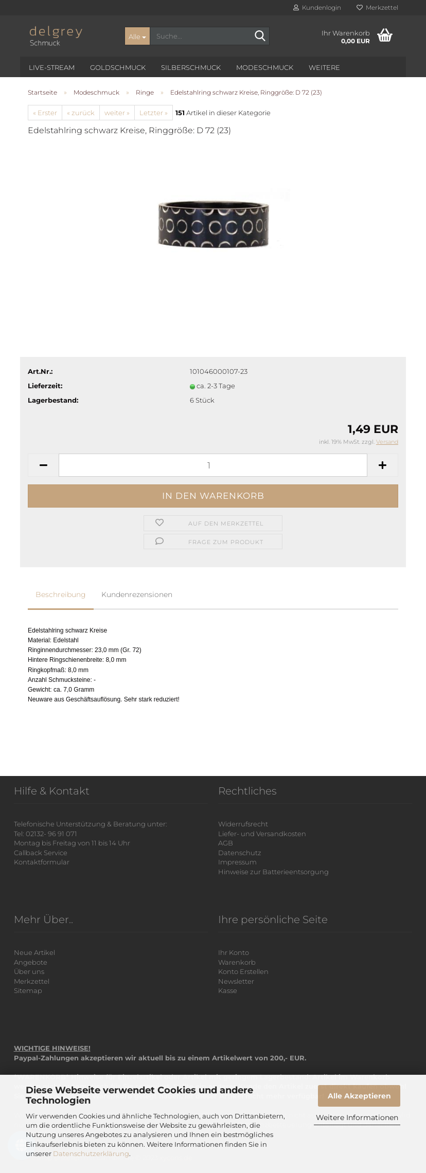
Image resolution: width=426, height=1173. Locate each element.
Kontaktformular (41, 862)
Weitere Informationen (357, 1117)
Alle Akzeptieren (359, 1095)
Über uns (29, 971)
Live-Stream (52, 67)
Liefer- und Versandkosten (262, 833)
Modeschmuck (264, 67)
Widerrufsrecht (243, 824)
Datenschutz (239, 853)
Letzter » (153, 113)
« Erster (45, 113)
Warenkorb (237, 962)
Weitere (324, 67)
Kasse (227, 990)
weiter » (117, 113)
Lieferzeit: (45, 386)
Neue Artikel (34, 952)
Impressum (237, 862)
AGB (225, 843)
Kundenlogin (317, 7)
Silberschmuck (191, 67)
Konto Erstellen (243, 971)
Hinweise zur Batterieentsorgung (273, 872)
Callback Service (40, 853)
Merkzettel (377, 7)
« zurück (81, 113)
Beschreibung (61, 594)
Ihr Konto (233, 952)
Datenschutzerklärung (91, 1153)
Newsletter (236, 981)
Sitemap (28, 990)
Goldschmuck (118, 67)
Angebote (30, 962)
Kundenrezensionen (136, 594)
